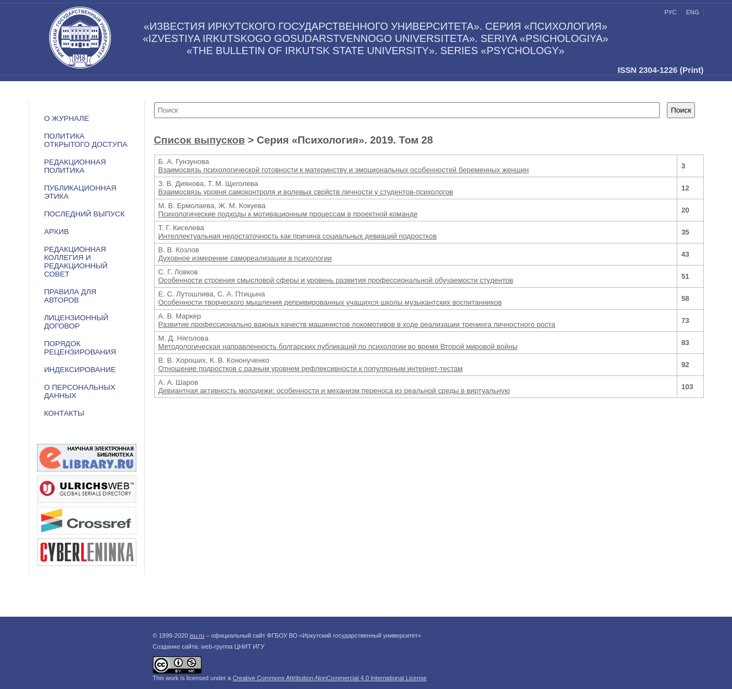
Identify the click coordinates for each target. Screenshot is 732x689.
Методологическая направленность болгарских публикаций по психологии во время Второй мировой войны (338, 346)
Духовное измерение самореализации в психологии (245, 258)
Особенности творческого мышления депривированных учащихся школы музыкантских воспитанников (330, 302)
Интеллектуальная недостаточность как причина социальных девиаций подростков (297, 236)
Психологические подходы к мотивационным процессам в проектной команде (288, 214)
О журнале (66, 118)
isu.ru (196, 635)
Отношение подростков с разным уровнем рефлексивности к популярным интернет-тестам (310, 368)
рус (671, 12)
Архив (56, 231)
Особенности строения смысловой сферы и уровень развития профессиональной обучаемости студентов (335, 280)
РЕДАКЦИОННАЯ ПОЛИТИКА (75, 166)
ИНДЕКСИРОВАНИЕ (80, 369)
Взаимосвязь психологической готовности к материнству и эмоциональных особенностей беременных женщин (343, 170)
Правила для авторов (70, 296)
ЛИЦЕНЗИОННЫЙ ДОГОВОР (76, 322)
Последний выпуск (84, 214)
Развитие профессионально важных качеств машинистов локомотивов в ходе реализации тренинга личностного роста (357, 324)
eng (692, 12)
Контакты (64, 413)
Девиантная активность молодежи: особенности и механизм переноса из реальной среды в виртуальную (334, 390)
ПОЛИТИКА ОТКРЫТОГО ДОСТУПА (86, 140)
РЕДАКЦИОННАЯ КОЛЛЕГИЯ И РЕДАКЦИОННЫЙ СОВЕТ (76, 261)
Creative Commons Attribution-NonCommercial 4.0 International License (329, 678)
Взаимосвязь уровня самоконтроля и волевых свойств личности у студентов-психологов (306, 192)
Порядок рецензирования (80, 348)
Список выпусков (199, 140)
